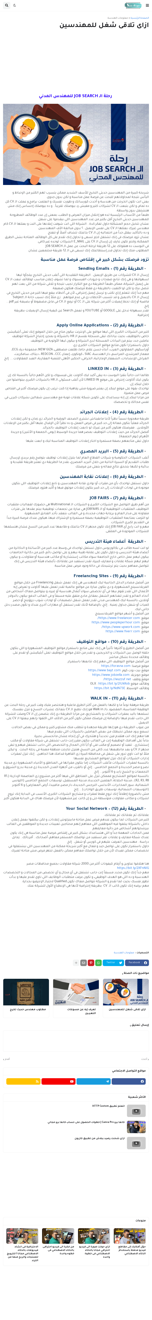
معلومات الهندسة (118, 18)
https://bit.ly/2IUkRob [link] (114, 684)
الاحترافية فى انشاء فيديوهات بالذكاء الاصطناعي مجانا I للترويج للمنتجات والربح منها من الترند (22, 1254)
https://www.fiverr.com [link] (123, 631)
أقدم (7, 1059)
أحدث (144, 1059)
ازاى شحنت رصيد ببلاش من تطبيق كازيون (100, 1138)
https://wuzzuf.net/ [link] (117, 679)
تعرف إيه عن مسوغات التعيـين (81, 1011)
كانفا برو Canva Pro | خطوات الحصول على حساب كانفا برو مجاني (86, 1122)
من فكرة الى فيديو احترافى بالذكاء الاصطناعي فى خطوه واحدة (58, 1250)
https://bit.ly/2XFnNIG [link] (133, 868)
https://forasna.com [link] (115, 666)
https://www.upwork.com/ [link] (121, 627)
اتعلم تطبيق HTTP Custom (108, 1106)
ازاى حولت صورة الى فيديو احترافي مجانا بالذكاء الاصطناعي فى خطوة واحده (94, 1252)
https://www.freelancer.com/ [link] (119, 618)
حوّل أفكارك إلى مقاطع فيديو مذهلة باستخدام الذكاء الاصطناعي (132, 1250)
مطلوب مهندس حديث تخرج (28, 1009)
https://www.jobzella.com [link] (110, 675)
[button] (147, 5)
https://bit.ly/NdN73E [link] (109, 688)
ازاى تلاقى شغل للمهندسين (127, 1009)
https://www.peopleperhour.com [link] (116, 622)
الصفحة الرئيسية (140, 18)
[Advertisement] (76, 62)
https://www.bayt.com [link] (104, 670)
